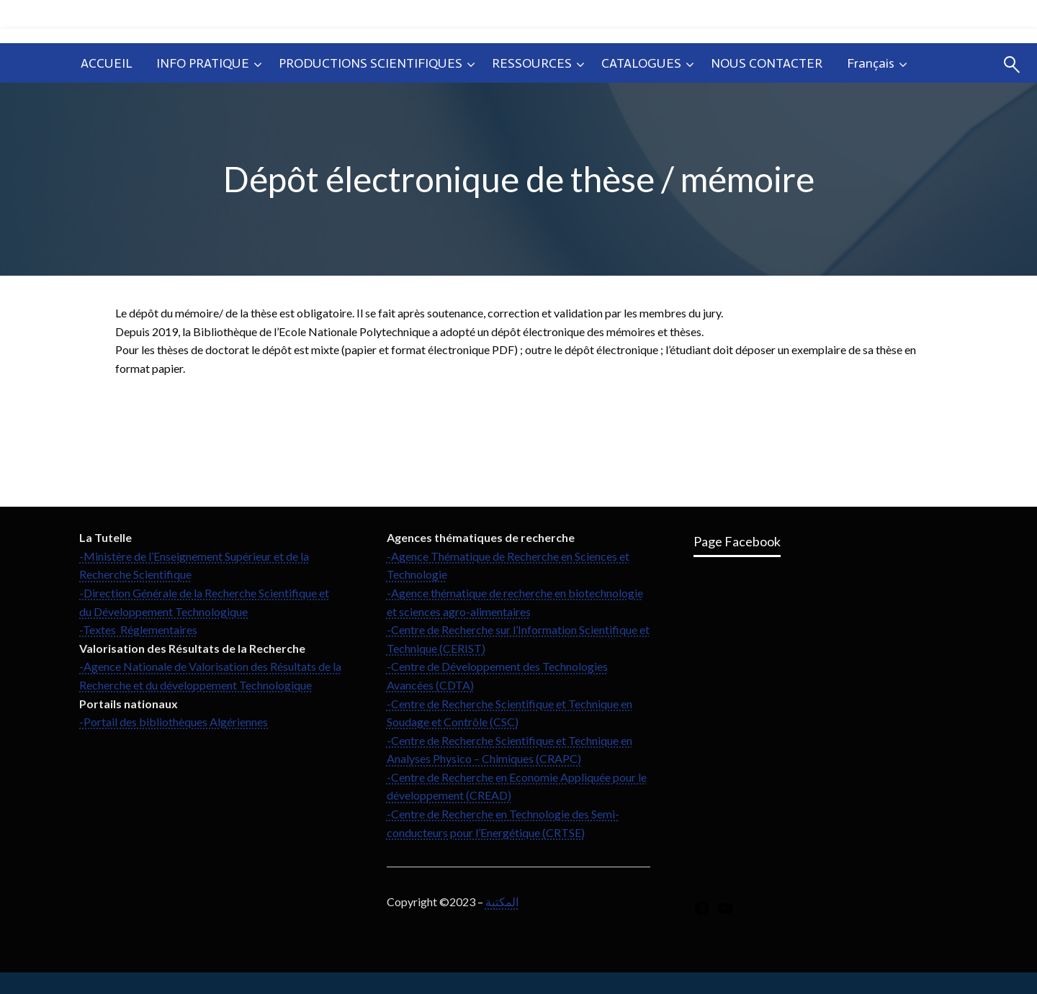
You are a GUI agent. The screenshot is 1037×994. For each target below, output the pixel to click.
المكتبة (501, 901)
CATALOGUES (641, 63)
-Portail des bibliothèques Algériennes (173, 721)
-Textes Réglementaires (138, 629)
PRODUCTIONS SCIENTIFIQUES (370, 63)
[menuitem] (106, 63)
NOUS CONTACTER (766, 63)
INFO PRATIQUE (202, 63)
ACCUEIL (106, 63)
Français (870, 63)
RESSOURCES (532, 63)
